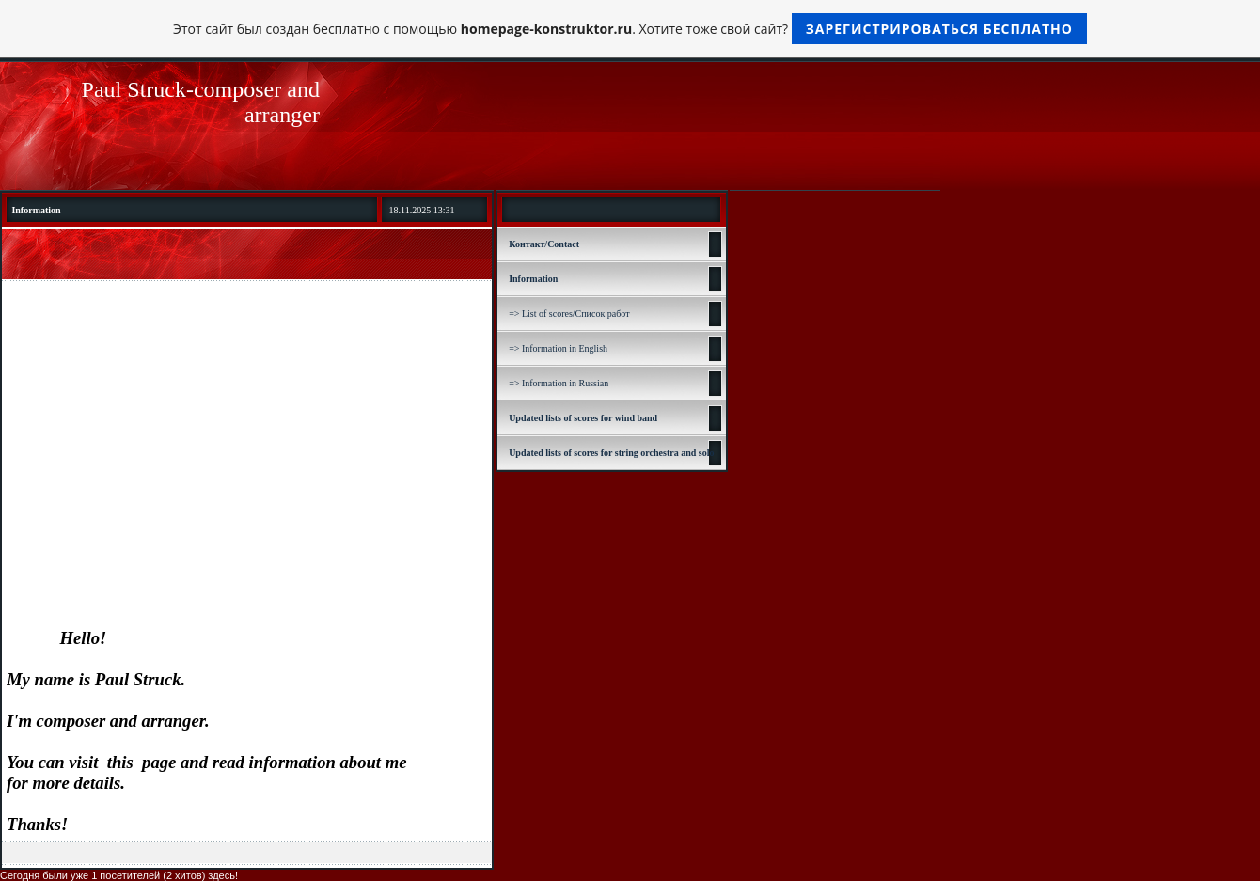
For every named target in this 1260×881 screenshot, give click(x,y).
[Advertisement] (246, 427)
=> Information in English (558, 348)
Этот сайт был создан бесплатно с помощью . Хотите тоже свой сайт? (630, 28)
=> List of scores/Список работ (569, 313)
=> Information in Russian (558, 383)
